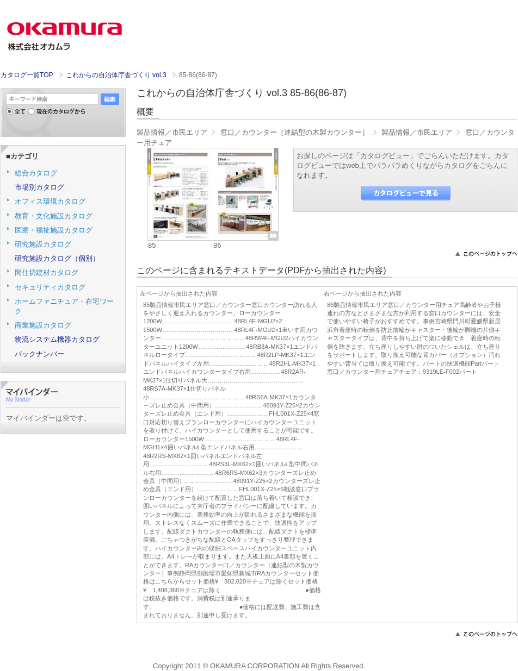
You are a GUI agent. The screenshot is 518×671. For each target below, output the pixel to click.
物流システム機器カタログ (57, 339)
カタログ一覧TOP (27, 75)
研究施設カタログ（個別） (57, 258)
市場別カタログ (39, 187)
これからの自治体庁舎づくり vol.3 (117, 75)
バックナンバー (39, 354)
